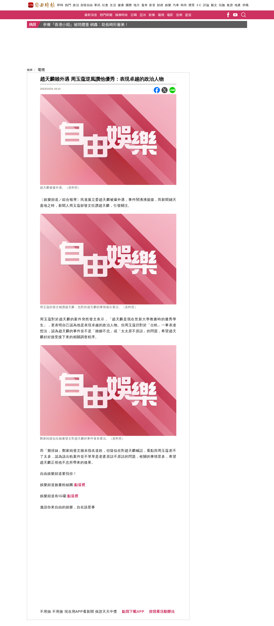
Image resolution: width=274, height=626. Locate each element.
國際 (129, 5)
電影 (170, 14)
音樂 (179, 14)
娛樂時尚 (121, 14)
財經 (160, 5)
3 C (198, 5)
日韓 (134, 14)
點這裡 (79, 485)
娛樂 (168, 5)
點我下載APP (133, 611)
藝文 (214, 5)
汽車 (176, 5)
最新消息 (90, 14)
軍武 (97, 5)
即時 (60, 5)
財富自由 (86, 5)
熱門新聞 (106, 14)
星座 (188, 14)
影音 (152, 5)
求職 (245, 5)
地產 (238, 5)
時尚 (184, 5)
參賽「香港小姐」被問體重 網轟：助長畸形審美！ (85, 24)
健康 (121, 5)
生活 (113, 5)
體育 (192, 5)
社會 (105, 5)
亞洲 (143, 14)
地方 (137, 5)
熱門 (68, 5)
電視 (161, 14)
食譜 (230, 5)
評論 (206, 5)
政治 (76, 5)
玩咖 (222, 5)
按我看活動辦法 (162, 611)
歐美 (152, 14)
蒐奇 (144, 5)
